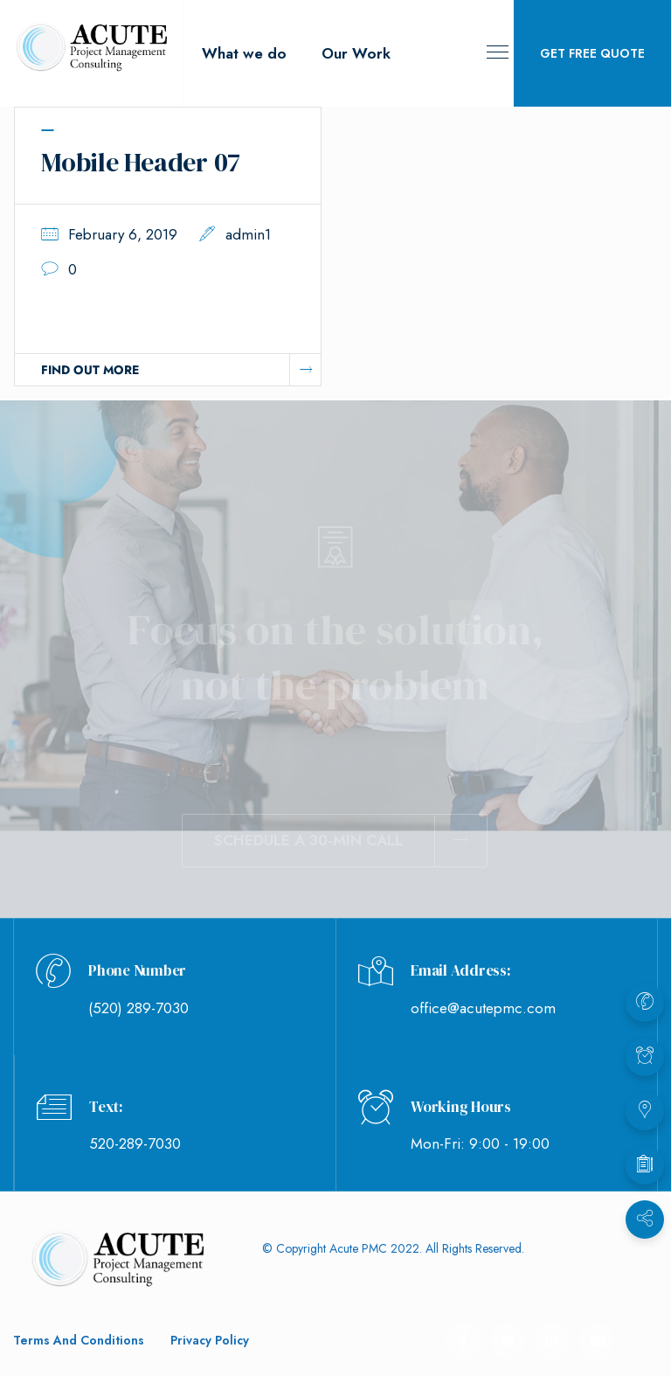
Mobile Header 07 (140, 162)
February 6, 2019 (122, 234)
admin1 (248, 234)
